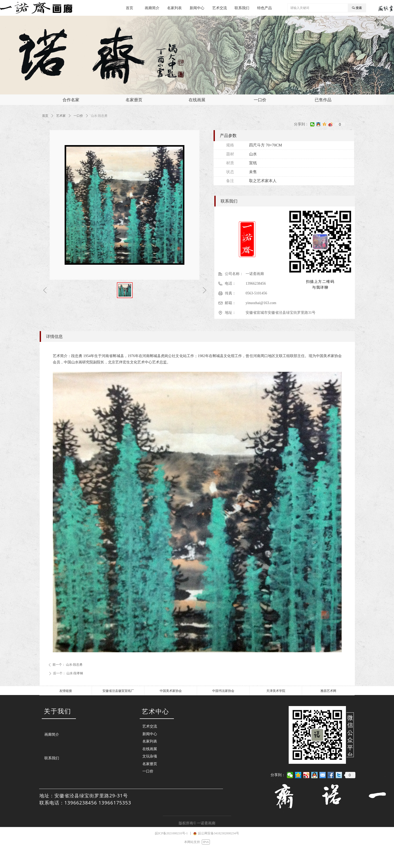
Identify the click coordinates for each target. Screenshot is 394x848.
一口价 (78, 116)
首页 (45, 116)
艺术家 (61, 116)
